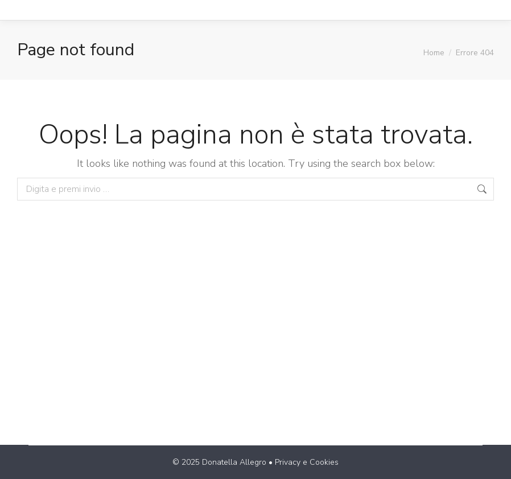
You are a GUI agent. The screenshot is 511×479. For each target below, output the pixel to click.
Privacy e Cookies (307, 462)
